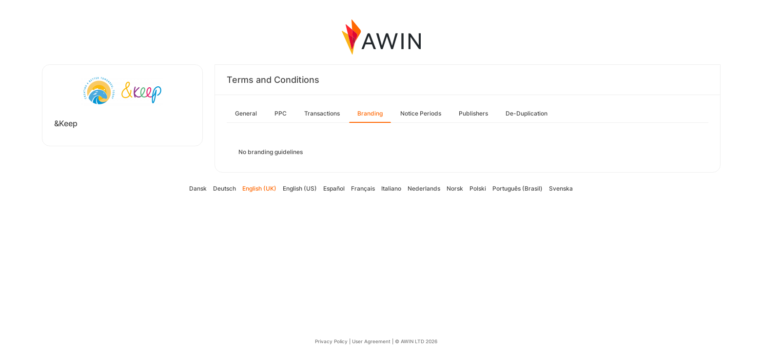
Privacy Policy (331, 341)
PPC (280, 113)
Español (334, 188)
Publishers (473, 113)
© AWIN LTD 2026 (416, 341)
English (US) (300, 188)
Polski (477, 188)
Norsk (455, 188)
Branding (370, 113)
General (246, 113)
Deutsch (224, 188)
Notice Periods (420, 113)
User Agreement (371, 341)
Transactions (322, 113)
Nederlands (424, 188)
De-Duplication (526, 113)
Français (363, 188)
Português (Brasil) (517, 188)
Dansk (198, 188)
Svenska (561, 188)
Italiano (391, 188)
